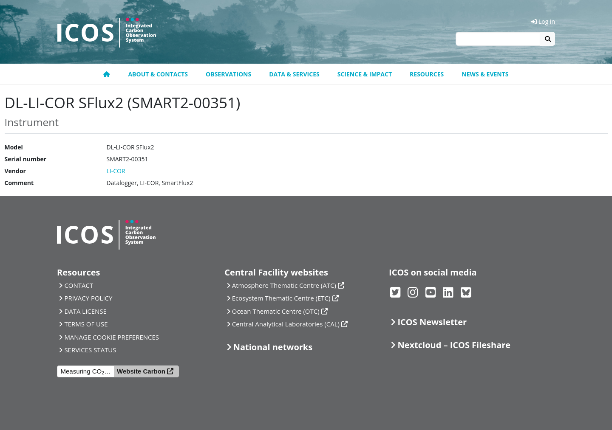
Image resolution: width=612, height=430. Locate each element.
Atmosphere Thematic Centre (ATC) (284, 285)
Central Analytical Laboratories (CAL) (286, 324)
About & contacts (158, 74)
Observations (228, 74)
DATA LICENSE (85, 311)
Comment (19, 183)
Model (14, 147)
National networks (272, 347)
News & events (485, 74)
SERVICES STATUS (90, 350)
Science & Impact (364, 74)
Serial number (26, 159)
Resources (427, 74)
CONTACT (78, 285)
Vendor (15, 171)
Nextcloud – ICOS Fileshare (453, 345)
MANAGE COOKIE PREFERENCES (111, 337)
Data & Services (294, 74)
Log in (543, 21)
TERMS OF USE (86, 324)
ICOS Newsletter (432, 322)
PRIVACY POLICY (88, 298)
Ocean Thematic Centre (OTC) (276, 311)
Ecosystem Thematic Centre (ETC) (281, 298)
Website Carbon (141, 371)
